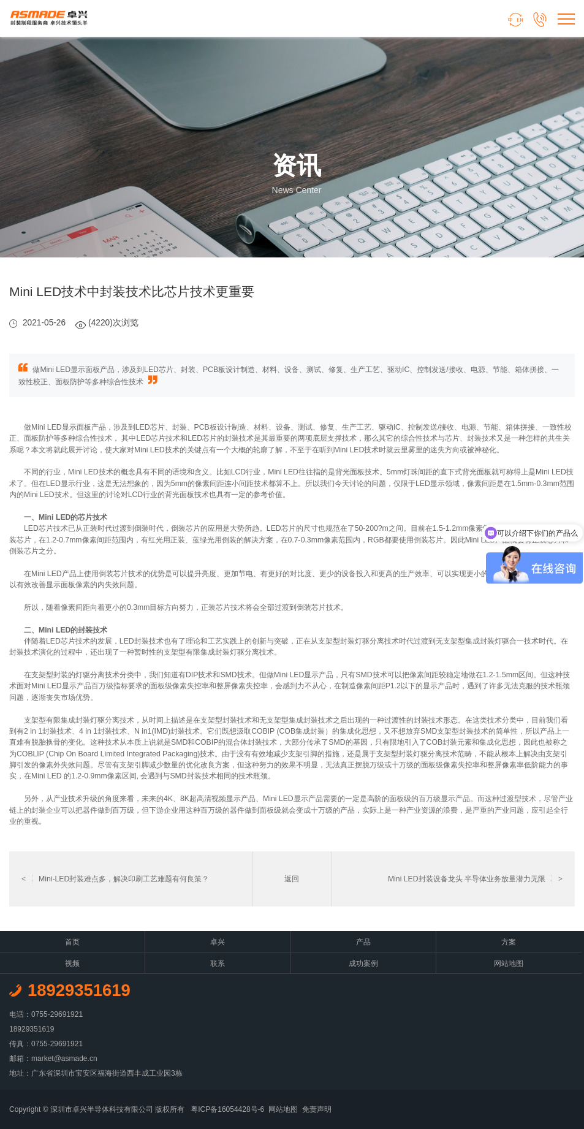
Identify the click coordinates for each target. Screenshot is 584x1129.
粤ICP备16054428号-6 (227, 1109)
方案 (508, 942)
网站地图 (508, 963)
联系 (217, 963)
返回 (291, 879)
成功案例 (363, 963)
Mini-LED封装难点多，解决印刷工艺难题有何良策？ (115, 879)
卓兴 (217, 942)
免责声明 (317, 1109)
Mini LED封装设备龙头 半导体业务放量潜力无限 (475, 879)
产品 (363, 942)
